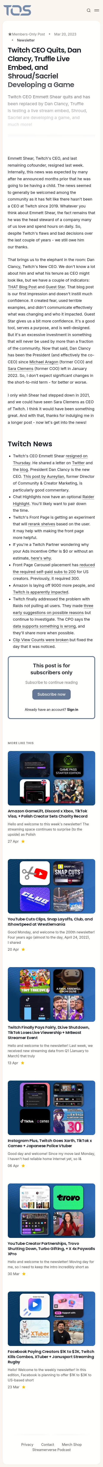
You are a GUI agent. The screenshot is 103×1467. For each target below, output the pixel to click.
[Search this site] (88, 10)
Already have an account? (51, 709)
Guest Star (55, 287)
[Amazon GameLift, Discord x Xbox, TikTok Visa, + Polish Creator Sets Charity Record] (51, 797)
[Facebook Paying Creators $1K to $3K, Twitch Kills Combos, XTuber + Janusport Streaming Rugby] (51, 1340)
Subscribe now (52, 694)
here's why (41, 558)
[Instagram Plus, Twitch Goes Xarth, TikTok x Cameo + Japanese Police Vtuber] (51, 1124)
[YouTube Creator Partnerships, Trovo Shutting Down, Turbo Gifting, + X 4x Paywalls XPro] (51, 1230)
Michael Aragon (43, 362)
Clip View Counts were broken (41, 640)
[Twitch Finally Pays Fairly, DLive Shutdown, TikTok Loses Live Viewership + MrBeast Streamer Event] (51, 1016)
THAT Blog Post (22, 287)
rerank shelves (41, 524)
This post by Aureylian (43, 476)
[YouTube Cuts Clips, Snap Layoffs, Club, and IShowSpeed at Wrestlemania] (51, 905)
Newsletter (26, 40)
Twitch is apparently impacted (40, 592)
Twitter (78, 463)
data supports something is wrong (44, 626)
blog (24, 469)
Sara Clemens (20, 368)
